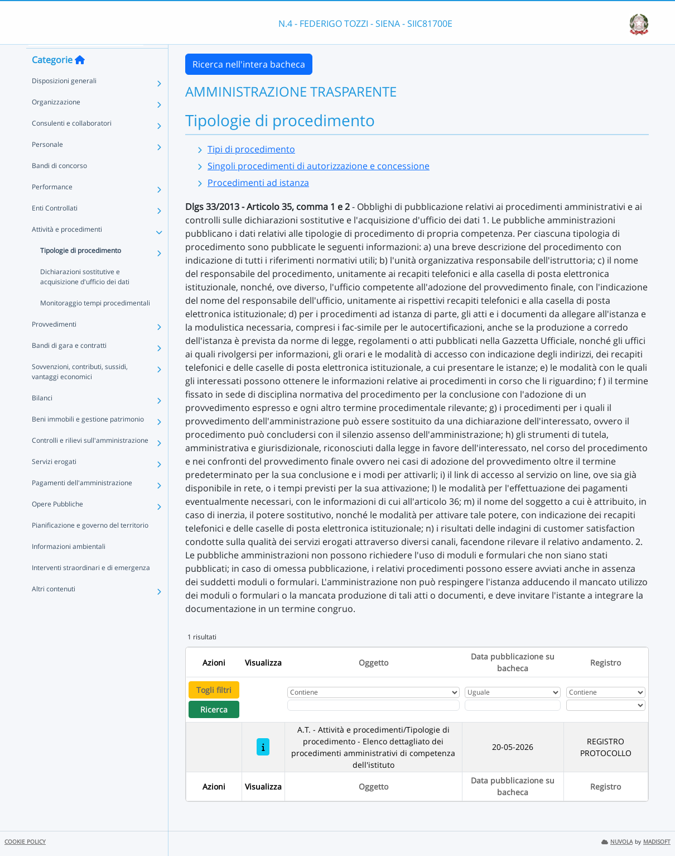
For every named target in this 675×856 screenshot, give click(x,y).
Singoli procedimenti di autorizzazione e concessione (319, 166)
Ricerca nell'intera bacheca (248, 64)
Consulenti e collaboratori (72, 142)
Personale (47, 163)
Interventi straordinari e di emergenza (91, 586)
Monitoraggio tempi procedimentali (95, 322)
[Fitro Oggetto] (373, 705)
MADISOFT (657, 841)
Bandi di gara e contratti (69, 364)
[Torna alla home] (80, 79)
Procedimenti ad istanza (258, 182)
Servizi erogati (54, 480)
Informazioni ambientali (68, 565)
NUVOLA (617, 841)
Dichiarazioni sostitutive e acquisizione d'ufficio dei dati (84, 295)
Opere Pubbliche (57, 523)
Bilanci (42, 417)
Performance (52, 206)
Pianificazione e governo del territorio (90, 544)
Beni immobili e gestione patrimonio (88, 438)
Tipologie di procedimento (80, 269)
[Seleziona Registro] (605, 705)
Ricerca (214, 709)
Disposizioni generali (64, 99)
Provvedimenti (54, 343)
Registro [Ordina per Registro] (605, 662)
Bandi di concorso (59, 184)
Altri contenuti (53, 608)
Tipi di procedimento (251, 149)
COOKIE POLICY (25, 841)
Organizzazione (56, 121)
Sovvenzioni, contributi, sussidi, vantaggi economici (80, 390)
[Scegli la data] (513, 705)
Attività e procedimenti (67, 248)
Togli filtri (214, 690)
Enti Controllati (55, 227)
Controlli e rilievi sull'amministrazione (90, 459)
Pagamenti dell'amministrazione (82, 501)
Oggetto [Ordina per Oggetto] (373, 662)
